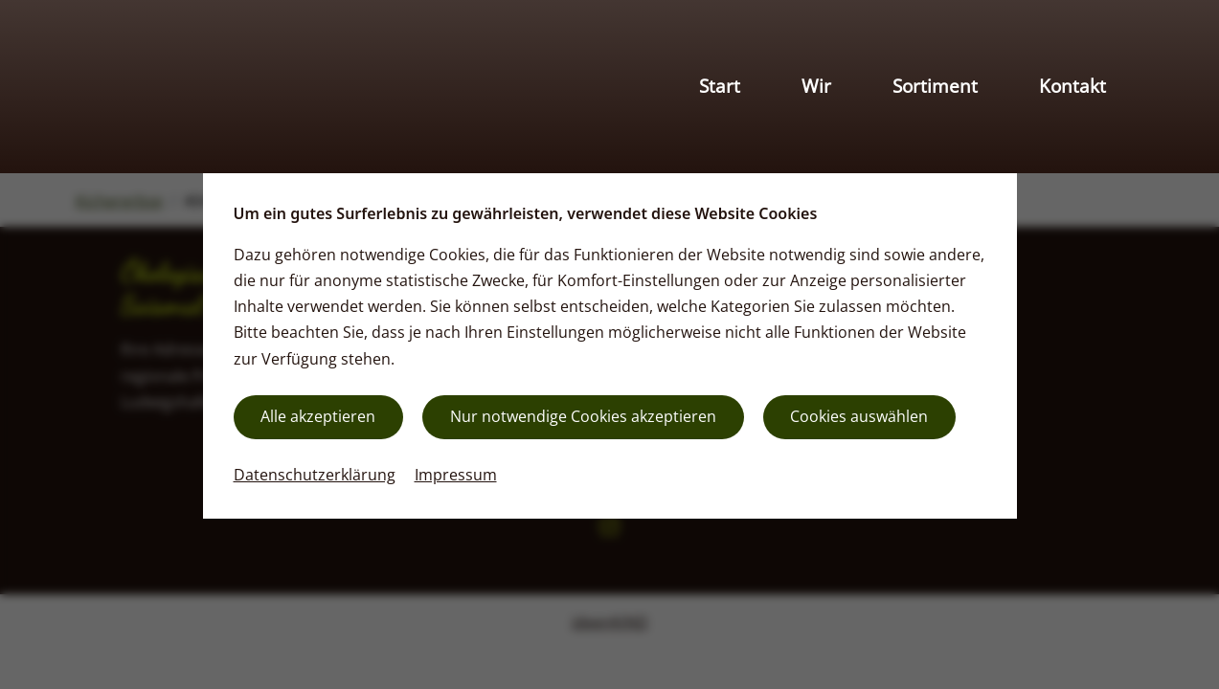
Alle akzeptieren (317, 416)
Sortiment (935, 86)
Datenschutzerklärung (314, 474)
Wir (816, 86)
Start (719, 86)
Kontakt (1072, 86)
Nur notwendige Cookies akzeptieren (583, 416)
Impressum (456, 474)
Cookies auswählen (859, 416)
